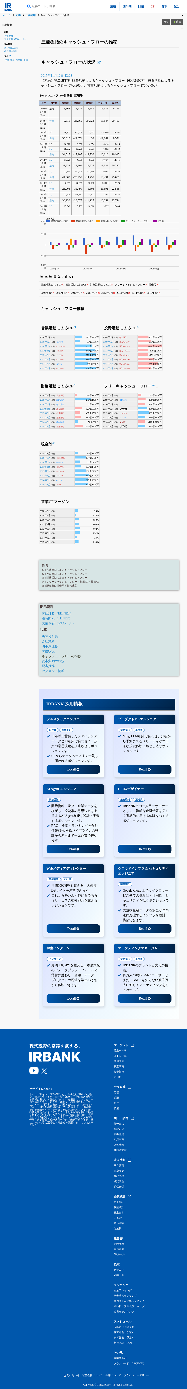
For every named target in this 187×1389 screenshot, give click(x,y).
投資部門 (119, 1072)
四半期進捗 (50, 646)
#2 (137, 326)
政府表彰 (119, 1139)
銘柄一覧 (119, 1275)
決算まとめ (50, 636)
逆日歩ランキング (124, 1311)
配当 (177, 6)
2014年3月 (45, 364)
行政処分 (119, 1129)
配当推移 (48, 666)
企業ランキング (123, 1290)
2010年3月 (45, 346)
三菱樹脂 (30, 15)
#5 (53, 443)
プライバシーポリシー (136, 1375)
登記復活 (119, 1181)
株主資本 (119, 1212)
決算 (7, 60)
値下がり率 (120, 1056)
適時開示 (119, 1244)
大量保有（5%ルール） (15, 39)
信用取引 (119, 1061)
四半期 (127, 6)
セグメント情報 (53, 671)
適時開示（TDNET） (57, 618)
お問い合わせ (71, 1375)
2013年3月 (45, 359)
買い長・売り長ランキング (129, 1306)
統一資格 (119, 1123)
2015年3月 (45, 368)
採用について (113, 1375)
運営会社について (92, 1375)
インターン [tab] (55, 959)
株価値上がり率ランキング (129, 1301)
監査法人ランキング (125, 1296)
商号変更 (119, 1165)
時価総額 (119, 1223)
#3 (74, 385)
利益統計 (119, 1207)
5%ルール (119, 1254)
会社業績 (48, 641)
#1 (74, 326)
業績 (113, 6)
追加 (177, 21)
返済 (116, 1098)
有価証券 (119, 1249)
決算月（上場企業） (125, 1327)
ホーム (7, 15)
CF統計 (118, 1218)
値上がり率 (120, 1050)
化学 (18, 15)
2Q (50, 160)
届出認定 (119, 1134)
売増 (116, 1092)
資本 (164, 6)
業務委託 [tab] (66, 729)
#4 (153, 385)
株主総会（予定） (124, 1332)
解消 (116, 1108)
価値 (25, 60)
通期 (51, 121)
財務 (141, 6)
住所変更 (119, 1171)
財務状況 (48, 651)
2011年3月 (45, 350)
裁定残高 (119, 1066)
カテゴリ (119, 1270)
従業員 (117, 1228)
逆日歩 (117, 1077)
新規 (116, 1103)
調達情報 (119, 1145)
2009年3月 (45, 341)
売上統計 (119, 1202)
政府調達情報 (10, 51)
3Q (50, 149)
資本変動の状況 (53, 661)
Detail (73, 769)
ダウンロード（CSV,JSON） (130, 1363)
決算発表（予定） (124, 1337)
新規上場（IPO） (123, 1343)
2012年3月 (45, 355)
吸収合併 (119, 1187)
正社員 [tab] (52, 729)
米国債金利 (120, 1358)
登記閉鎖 (119, 1176)
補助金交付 (120, 1150)
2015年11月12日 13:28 (56, 75)
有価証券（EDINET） (57, 613)
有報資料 (8, 36)
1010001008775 (11, 48)
